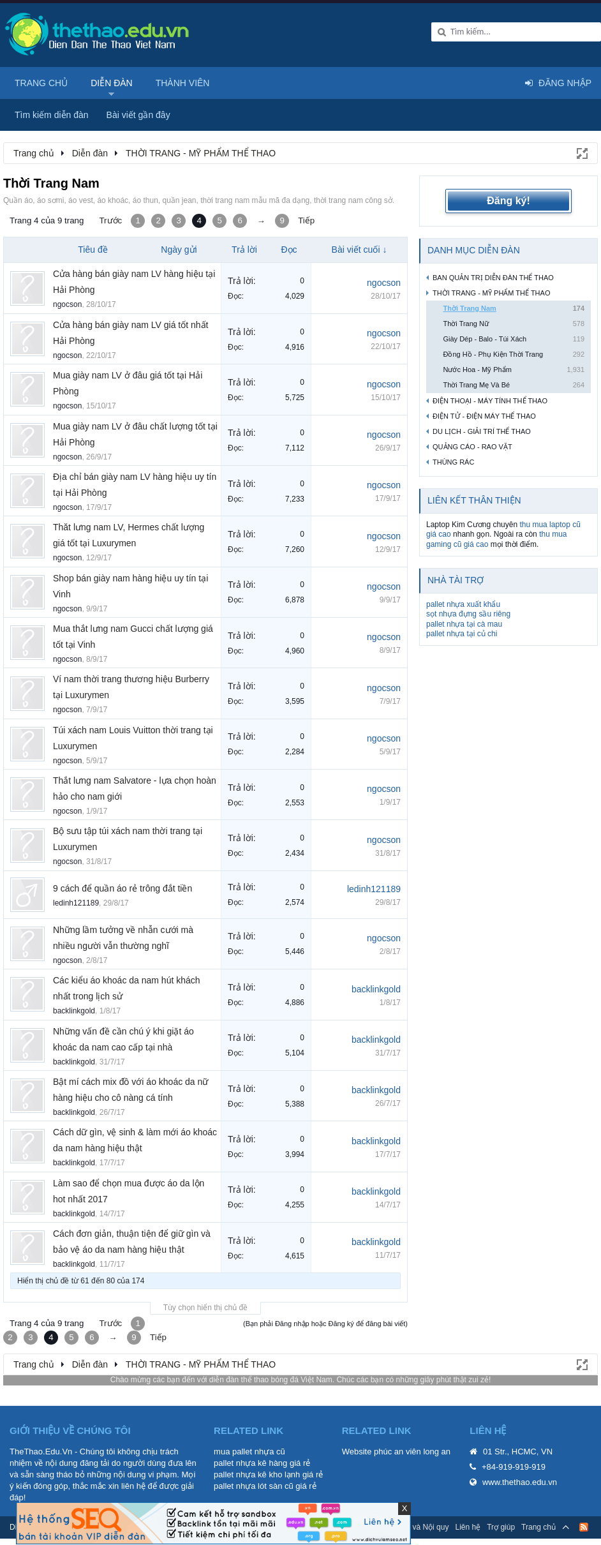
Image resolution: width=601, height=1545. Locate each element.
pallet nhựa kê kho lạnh (257, 1474)
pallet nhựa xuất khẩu (463, 604)
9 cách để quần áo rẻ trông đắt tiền (122, 888)
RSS (583, 1527)
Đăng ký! (508, 200)
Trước (110, 220)
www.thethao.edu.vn (519, 1482)
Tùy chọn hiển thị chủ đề (205, 1307)
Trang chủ (41, 83)
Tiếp (306, 220)
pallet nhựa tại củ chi (461, 633)
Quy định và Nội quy (414, 1527)
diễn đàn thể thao (239, 1379)
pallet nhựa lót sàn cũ (253, 1486)
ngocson (67, 304)
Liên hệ (467, 1527)
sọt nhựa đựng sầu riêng (468, 613)
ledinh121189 (76, 903)
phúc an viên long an (412, 1451)
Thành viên (183, 83)
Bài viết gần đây (138, 115)
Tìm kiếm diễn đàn (52, 115)
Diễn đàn (112, 83)
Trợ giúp (501, 1527)
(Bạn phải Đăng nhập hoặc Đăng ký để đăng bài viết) (325, 1323)
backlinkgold (74, 1010)
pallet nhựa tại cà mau (464, 624)
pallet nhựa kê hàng (250, 1463)
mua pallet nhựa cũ (249, 1451)
